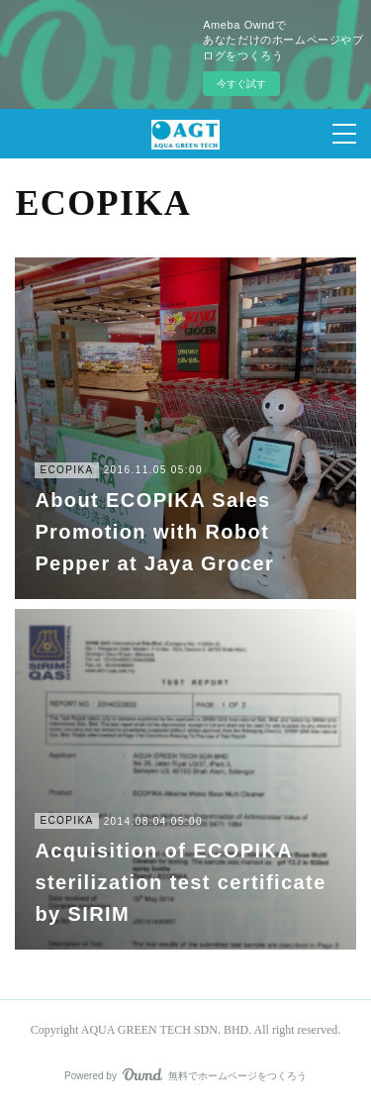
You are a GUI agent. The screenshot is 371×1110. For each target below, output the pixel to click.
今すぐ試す (241, 83)
